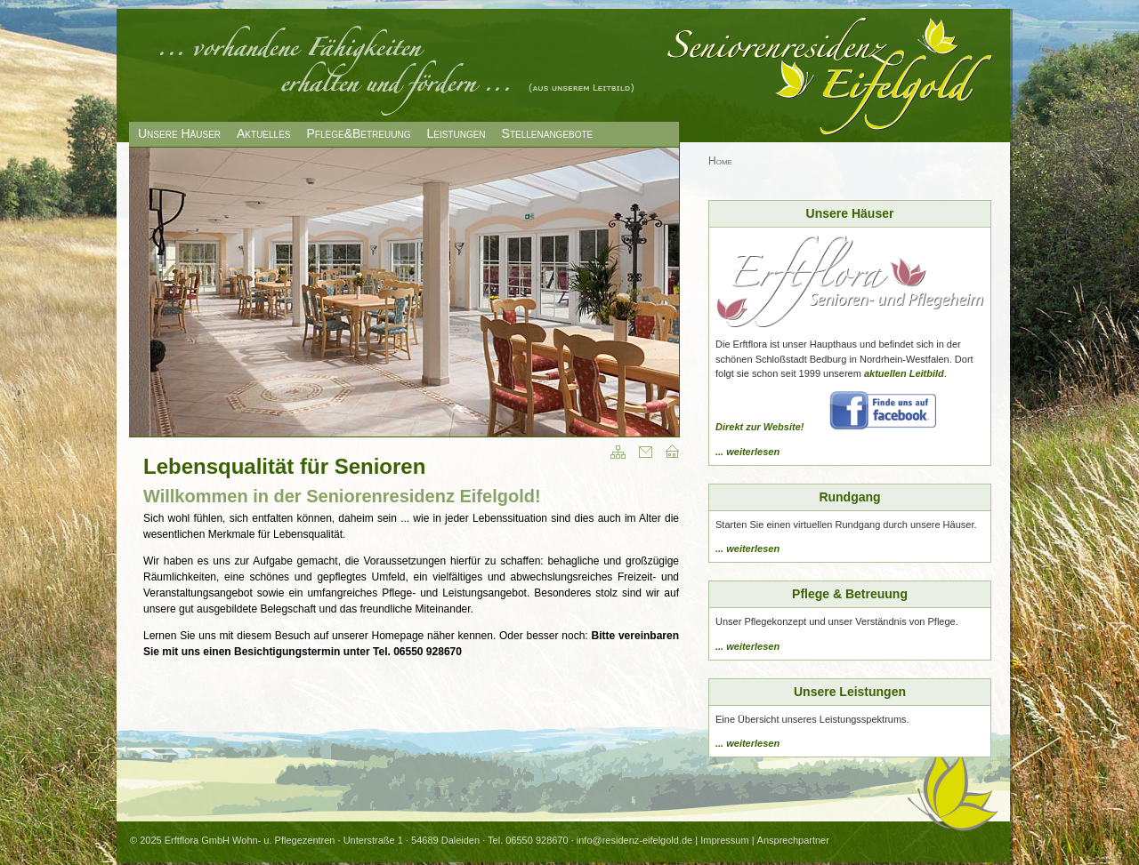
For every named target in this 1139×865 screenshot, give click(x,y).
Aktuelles (263, 133)
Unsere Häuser (179, 133)
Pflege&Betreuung (359, 133)
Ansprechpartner (793, 840)
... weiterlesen (747, 451)
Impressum (724, 840)
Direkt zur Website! (759, 426)
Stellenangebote (548, 133)
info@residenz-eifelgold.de (634, 840)
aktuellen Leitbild (904, 373)
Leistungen (455, 133)
